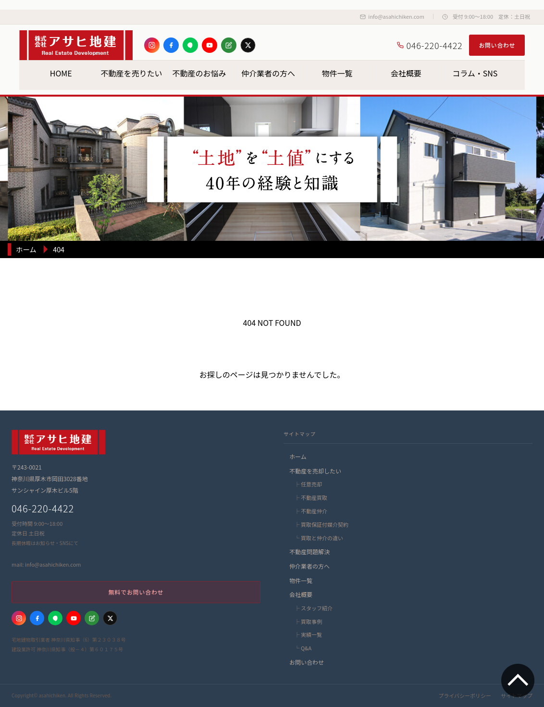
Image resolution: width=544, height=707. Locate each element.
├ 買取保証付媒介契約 (320, 524)
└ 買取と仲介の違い (318, 538)
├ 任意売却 (307, 484)
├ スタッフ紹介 (313, 608)
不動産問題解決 (309, 551)
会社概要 (406, 73)
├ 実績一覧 (307, 634)
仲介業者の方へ (268, 73)
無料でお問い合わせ (136, 592)
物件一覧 (336, 73)
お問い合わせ (497, 45)
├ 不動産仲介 (310, 511)
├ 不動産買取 (310, 497)
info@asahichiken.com (392, 16)
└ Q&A (302, 648)
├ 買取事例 (307, 621)
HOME (61, 73)
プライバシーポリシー (464, 695)
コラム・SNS (474, 73)
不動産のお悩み (199, 73)
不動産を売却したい (315, 471)
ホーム (298, 456)
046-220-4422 (429, 45)
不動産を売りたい (131, 73)
